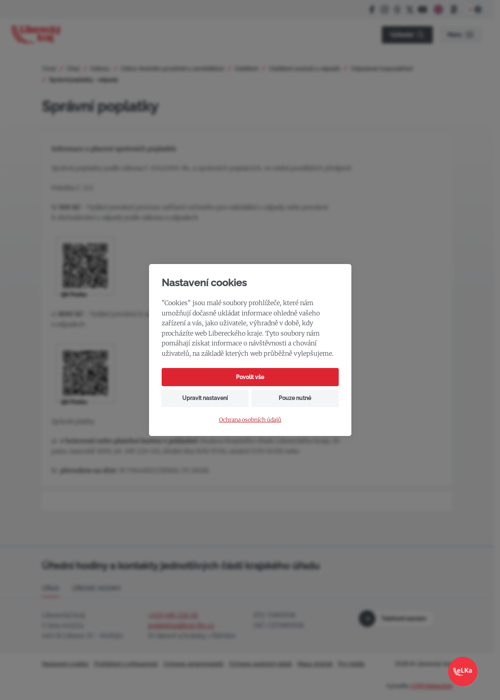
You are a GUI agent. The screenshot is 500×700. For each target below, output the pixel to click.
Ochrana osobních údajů (250, 420)
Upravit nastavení (205, 398)
